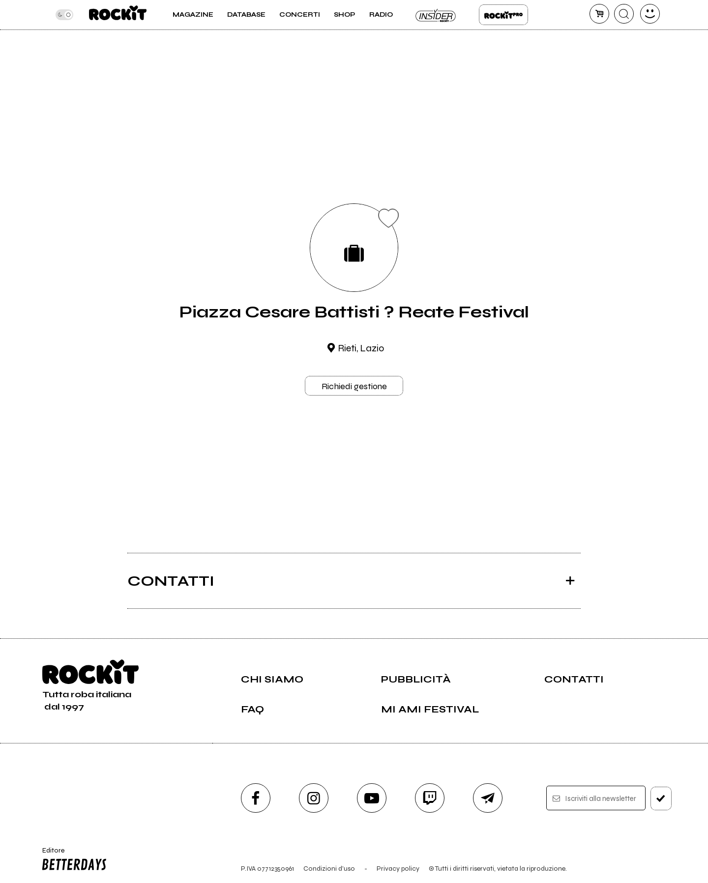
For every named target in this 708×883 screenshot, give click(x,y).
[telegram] (487, 798)
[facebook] (255, 798)
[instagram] (313, 798)
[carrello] (599, 14)
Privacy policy (398, 868)
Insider (436, 15)
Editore (72, 860)
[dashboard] (650, 14)
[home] (118, 14)
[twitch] (429, 798)
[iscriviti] (661, 798)
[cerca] (624, 14)
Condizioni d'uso (329, 868)
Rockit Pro (503, 14)
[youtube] (371, 798)
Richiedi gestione (354, 386)
